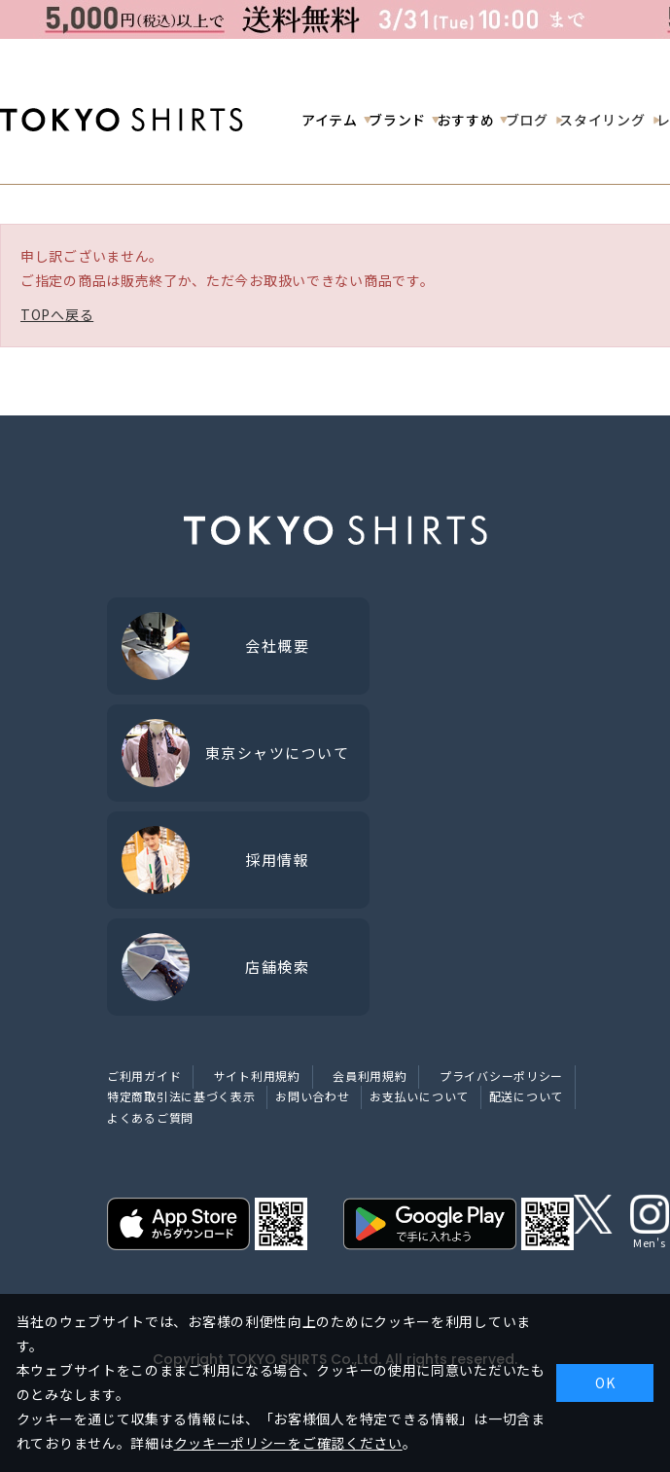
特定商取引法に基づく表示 (181, 1096)
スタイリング (602, 119)
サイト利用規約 (257, 1075)
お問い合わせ (312, 1096)
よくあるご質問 (150, 1117)
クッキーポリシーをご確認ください (288, 1443)
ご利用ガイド (144, 1075)
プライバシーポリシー (501, 1075)
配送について (526, 1096)
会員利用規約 (369, 1075)
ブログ (527, 119)
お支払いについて (419, 1096)
